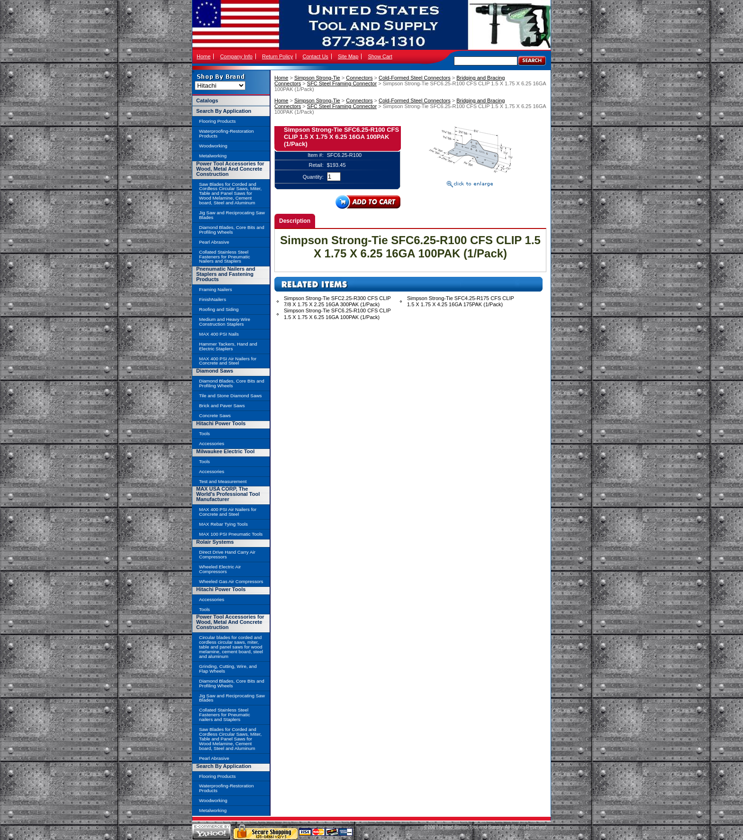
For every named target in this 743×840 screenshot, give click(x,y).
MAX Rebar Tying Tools (223, 524)
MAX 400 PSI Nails (219, 334)
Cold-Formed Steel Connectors (415, 78)
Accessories (211, 443)
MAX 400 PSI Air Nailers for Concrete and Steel (227, 361)
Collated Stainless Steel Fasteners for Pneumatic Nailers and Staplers (224, 256)
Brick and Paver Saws (222, 405)
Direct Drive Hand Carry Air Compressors (227, 554)
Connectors (359, 78)
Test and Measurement (222, 481)
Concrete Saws (215, 415)
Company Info (236, 56)
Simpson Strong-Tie (317, 78)
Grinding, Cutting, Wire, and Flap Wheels (228, 669)
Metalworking (213, 155)
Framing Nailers (215, 289)
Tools (204, 433)
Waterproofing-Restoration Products (226, 133)
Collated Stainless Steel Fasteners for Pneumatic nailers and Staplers (224, 714)
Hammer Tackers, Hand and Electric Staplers (228, 346)
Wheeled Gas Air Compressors (231, 581)
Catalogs (207, 100)
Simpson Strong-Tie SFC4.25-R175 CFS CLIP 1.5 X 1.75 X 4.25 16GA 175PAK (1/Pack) (460, 301)
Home (203, 56)
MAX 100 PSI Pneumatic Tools (231, 534)
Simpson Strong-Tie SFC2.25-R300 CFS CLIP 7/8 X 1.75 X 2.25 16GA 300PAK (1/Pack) (337, 301)
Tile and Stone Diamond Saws (230, 395)
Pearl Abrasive (214, 242)
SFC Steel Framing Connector (342, 83)
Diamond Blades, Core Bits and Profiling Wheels (231, 230)
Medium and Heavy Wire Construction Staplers (224, 322)
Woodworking (213, 145)
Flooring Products (217, 121)
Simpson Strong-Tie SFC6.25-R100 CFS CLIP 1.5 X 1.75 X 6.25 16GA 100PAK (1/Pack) (337, 314)
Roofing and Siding (218, 309)
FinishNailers (212, 299)
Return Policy (277, 56)
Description (294, 221)
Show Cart (380, 56)
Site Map (348, 56)
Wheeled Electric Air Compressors (220, 569)
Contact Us (315, 56)
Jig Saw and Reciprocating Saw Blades (232, 215)
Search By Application (223, 111)
